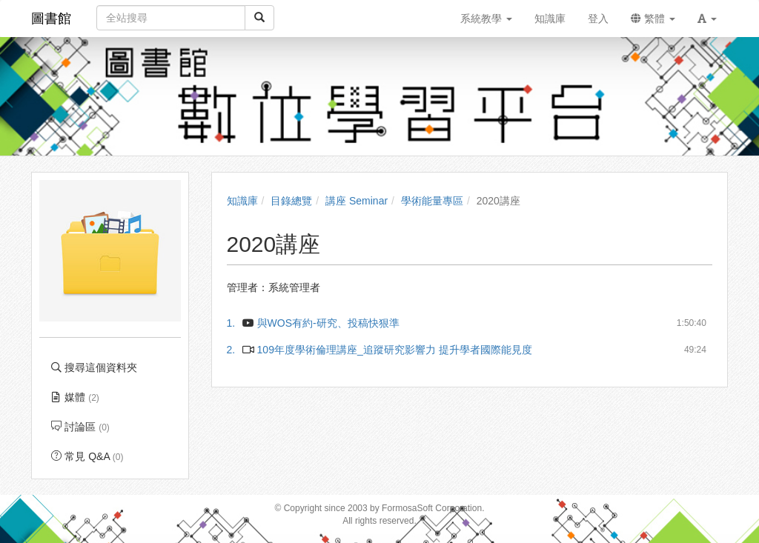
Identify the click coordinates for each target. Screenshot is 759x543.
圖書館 (51, 18)
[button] (707, 18)
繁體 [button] (653, 18)
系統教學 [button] (486, 18)
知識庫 (242, 201)
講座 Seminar (356, 201)
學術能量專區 (432, 201)
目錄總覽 (291, 201)
